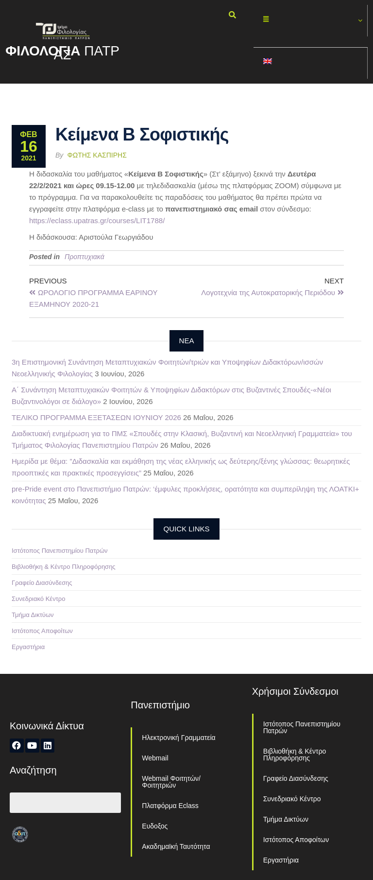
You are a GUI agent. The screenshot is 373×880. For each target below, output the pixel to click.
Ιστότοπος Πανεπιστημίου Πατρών (60, 550)
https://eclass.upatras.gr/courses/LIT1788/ (97, 220)
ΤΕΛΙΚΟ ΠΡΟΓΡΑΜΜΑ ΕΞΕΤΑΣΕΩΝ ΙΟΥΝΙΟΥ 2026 (96, 417)
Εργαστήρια (28, 647)
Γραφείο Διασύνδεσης (42, 582)
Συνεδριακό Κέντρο (38, 598)
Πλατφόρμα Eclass (170, 806)
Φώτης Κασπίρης (97, 155)
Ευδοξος (155, 826)
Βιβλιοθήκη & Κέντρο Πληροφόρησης (64, 566)
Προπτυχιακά (84, 257)
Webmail (155, 758)
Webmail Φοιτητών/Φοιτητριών (171, 781)
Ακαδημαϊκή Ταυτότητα (176, 846)
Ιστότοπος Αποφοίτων (42, 630)
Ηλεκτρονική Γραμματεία (178, 737)
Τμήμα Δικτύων (33, 614)
